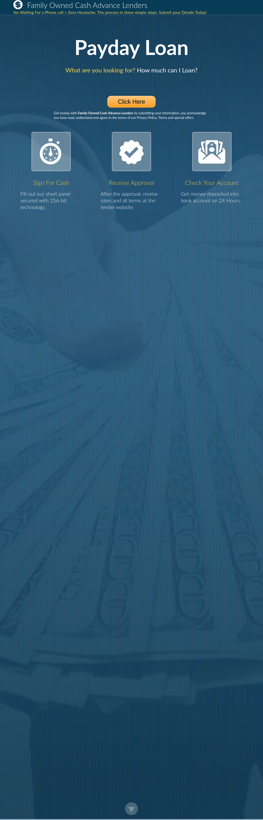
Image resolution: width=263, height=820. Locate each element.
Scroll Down (131, 808)
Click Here (131, 101)
